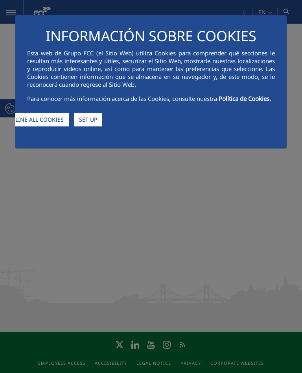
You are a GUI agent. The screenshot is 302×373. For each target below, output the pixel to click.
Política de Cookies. (245, 98)
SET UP (88, 119)
